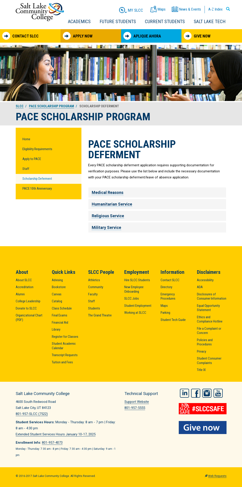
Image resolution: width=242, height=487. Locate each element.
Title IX (201, 370)
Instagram (206, 392)
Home (26, 139)
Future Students (118, 21)
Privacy (201, 351)
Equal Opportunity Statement (208, 308)
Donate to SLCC (26, 308)
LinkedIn (184, 392)
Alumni (20, 294)
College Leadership (28, 301)
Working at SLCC (135, 313)
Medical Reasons (107, 192)
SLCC (20, 106)
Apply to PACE (31, 159)
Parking (165, 313)
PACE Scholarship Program (51, 106)
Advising (57, 280)
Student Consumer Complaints (209, 360)
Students (94, 308)
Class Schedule (62, 308)
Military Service (106, 227)
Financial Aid (60, 322)
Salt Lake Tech (209, 21)
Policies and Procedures (205, 342)
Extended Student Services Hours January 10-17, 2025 (56, 434)
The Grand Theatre (100, 315)
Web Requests (217, 476)
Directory (166, 287)
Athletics (94, 280)
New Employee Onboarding (134, 289)
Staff (25, 169)
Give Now (197, 36)
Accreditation (24, 287)
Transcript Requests (65, 355)
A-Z (215, 9)
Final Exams (59, 315)
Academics (79, 21)
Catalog (57, 301)
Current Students (165, 21)
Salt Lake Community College (40, 12)
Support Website (136, 402)
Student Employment (137, 306)
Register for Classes (65, 337)
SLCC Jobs (131, 298)
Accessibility (205, 280)
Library (56, 329)
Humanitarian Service (112, 204)
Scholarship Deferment (37, 179)
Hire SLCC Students (137, 280)
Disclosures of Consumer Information (211, 296)
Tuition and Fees (62, 362)
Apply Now (77, 36)
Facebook (195, 392)
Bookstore (59, 287)
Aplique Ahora (142, 36)
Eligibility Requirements (37, 149)
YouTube (218, 392)
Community (95, 287)
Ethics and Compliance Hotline (209, 319)
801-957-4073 (52, 443)
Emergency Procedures (168, 296)
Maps (164, 306)
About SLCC (24, 280)
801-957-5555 (134, 408)
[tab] (157, 192)
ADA (200, 287)
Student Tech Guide (173, 320)
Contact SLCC (20, 36)
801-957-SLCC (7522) (32, 414)
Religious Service (108, 215)
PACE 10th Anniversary (37, 188)
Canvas (56, 294)
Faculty (93, 294)
